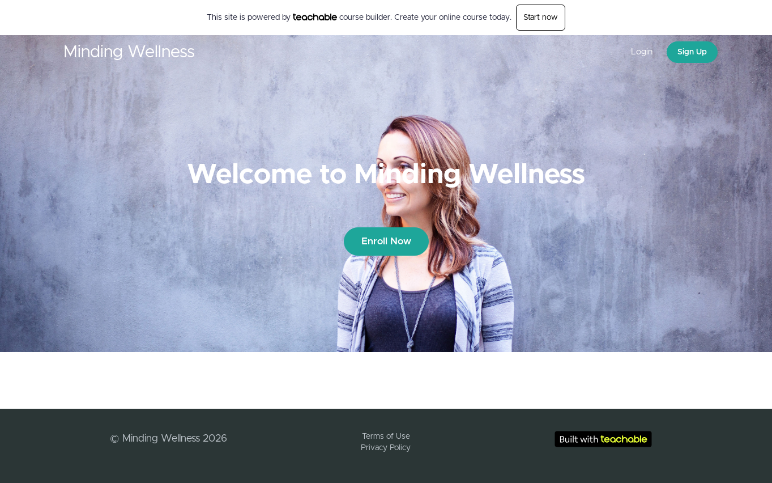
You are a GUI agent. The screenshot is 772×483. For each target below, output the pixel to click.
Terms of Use (386, 436)
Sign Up (692, 52)
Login (641, 52)
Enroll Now (386, 241)
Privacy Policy (386, 448)
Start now (540, 18)
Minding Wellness (129, 52)
